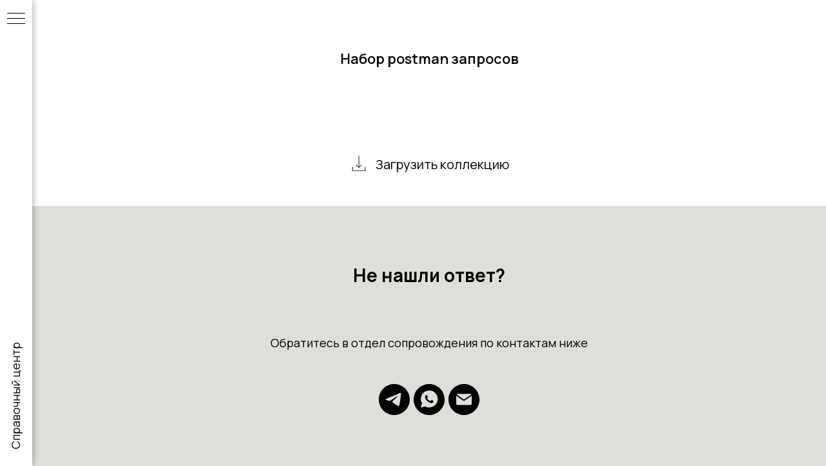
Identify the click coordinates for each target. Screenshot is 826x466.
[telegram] (394, 411)
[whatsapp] (429, 411)
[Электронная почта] (463, 411)
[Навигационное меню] (16, 19)
